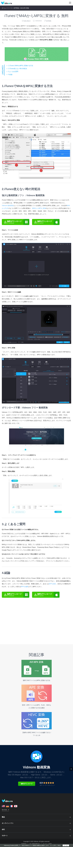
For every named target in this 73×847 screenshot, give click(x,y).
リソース (9, 8)
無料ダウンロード (27, 784)
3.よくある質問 (13, 71)
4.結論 (10, 74)
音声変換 (16, 8)
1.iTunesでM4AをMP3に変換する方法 (20, 65)
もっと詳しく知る (55, 845)
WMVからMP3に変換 (39, 208)
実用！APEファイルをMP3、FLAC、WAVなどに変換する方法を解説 (36, 697)
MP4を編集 (24, 586)
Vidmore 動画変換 (8, 205)
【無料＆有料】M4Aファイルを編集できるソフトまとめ (36, 724)
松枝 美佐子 (27, 21)
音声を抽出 (52, 584)
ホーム (4, 8)
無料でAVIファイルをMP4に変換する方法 (36, 670)
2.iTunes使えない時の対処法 (17, 68)
